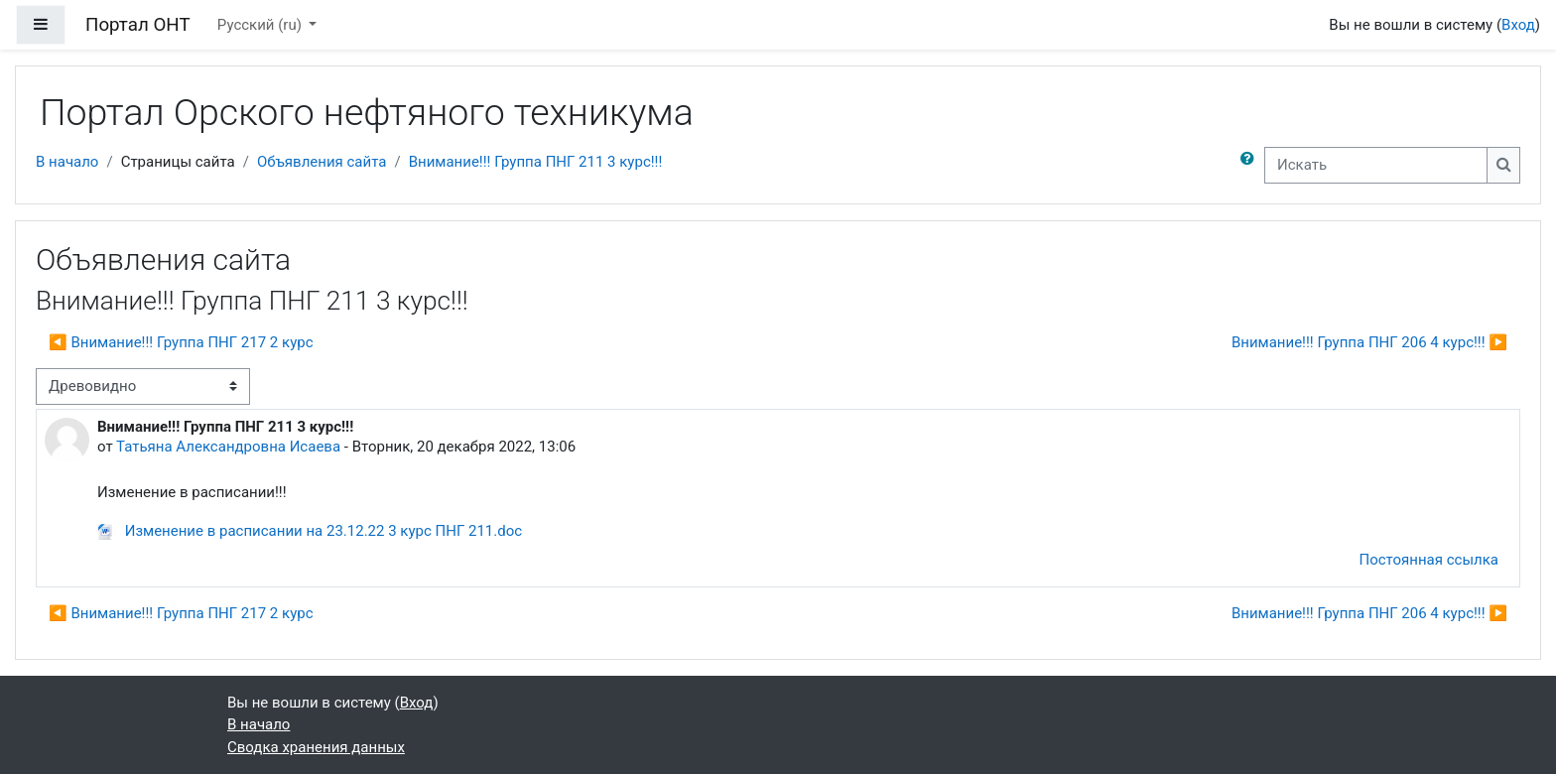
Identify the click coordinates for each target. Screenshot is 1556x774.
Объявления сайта (322, 162)
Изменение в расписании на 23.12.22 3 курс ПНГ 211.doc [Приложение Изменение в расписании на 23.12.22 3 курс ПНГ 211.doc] (309, 531)
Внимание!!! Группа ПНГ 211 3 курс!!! (536, 162)
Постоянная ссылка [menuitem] (1428, 560)
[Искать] (1376, 165)
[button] (1251, 165)
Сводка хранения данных (316, 747)
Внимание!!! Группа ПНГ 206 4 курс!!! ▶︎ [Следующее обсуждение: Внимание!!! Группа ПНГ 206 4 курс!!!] (1369, 342)
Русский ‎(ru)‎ (261, 25)
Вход (1518, 25)
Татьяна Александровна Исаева (228, 446)
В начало (67, 162)
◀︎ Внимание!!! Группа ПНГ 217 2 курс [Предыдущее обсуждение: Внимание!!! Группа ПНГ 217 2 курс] (181, 342)
